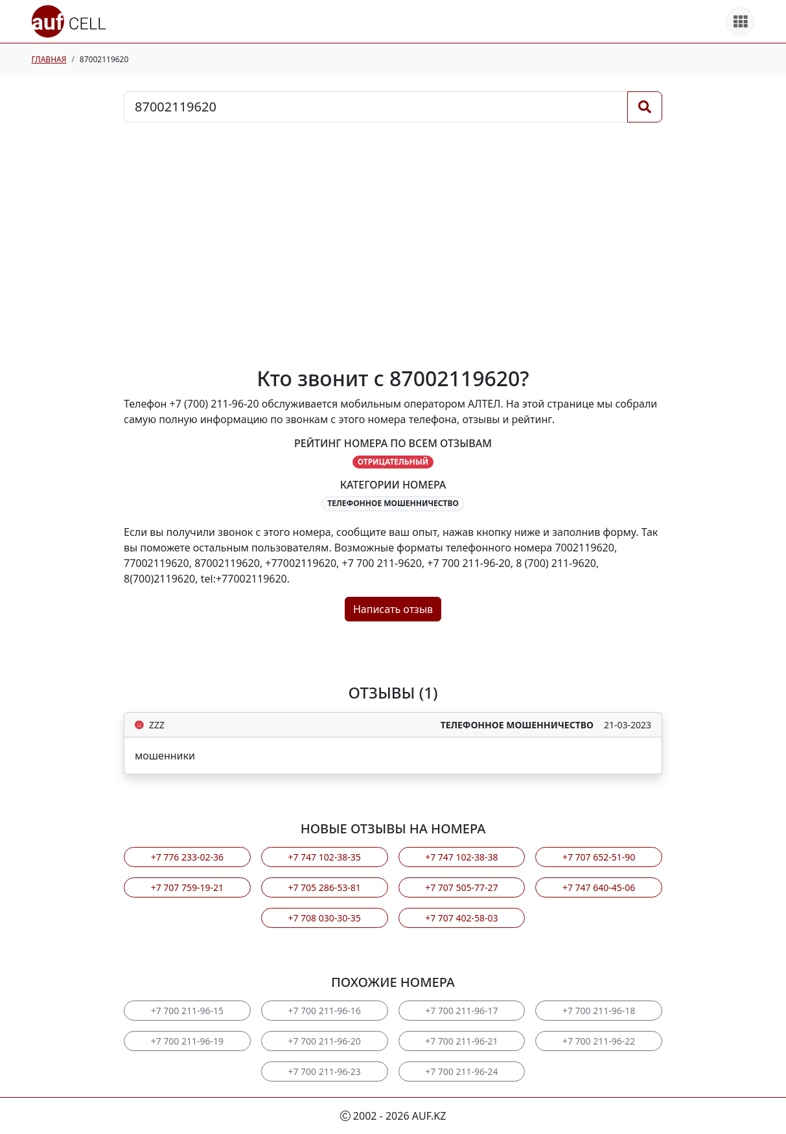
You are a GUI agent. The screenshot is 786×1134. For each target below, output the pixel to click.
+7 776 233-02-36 (187, 857)
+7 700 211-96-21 (461, 1041)
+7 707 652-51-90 (598, 857)
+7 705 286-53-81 (324, 887)
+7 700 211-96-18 (598, 1010)
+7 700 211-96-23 (324, 1071)
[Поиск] (644, 106)
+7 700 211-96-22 (598, 1041)
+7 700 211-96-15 (187, 1010)
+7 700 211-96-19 (187, 1041)
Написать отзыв (393, 609)
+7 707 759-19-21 (187, 887)
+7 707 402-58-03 (461, 918)
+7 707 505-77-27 (461, 887)
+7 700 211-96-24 (461, 1071)
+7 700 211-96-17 (461, 1010)
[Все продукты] (740, 21)
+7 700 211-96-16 (324, 1010)
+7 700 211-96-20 (324, 1041)
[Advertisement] (393, 244)
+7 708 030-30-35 (324, 918)
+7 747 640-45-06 (598, 887)
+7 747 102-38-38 (461, 857)
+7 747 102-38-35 (324, 857)
